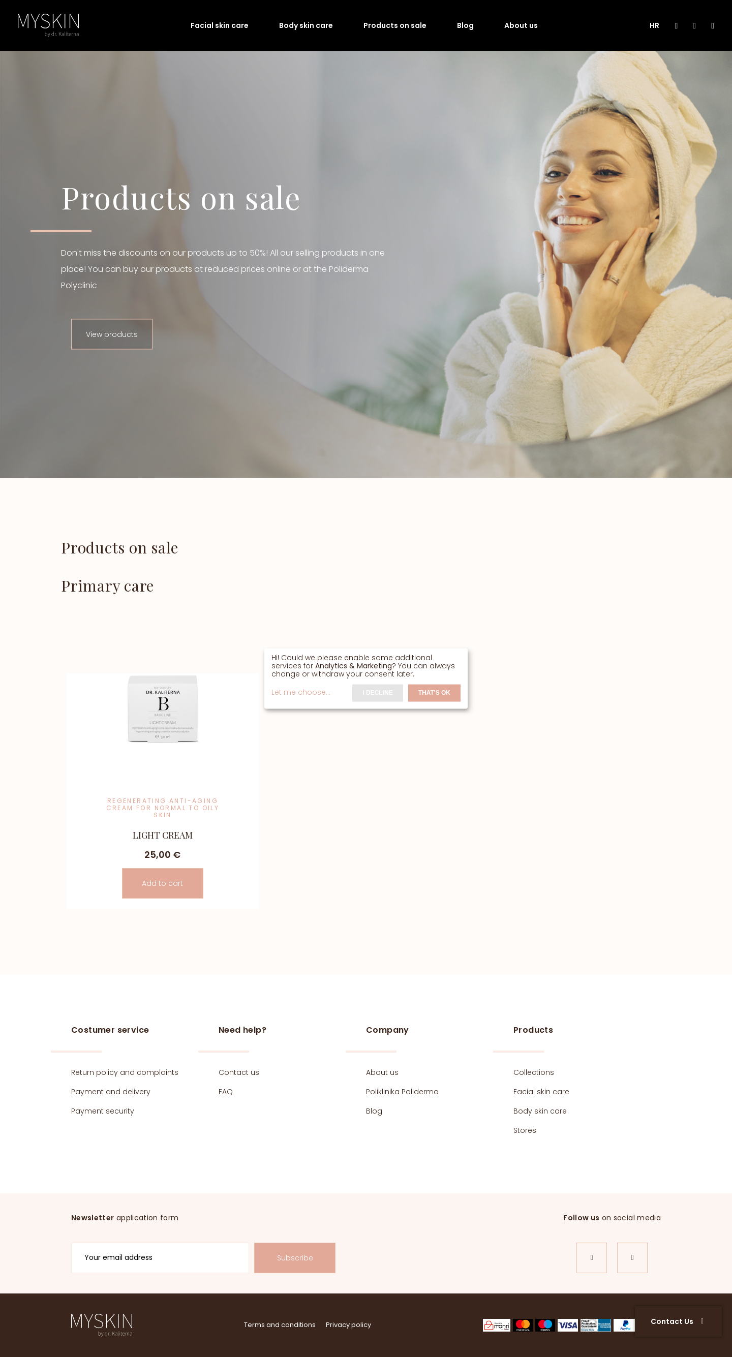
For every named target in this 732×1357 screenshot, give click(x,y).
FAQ (226, 1092)
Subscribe (295, 1258)
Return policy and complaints (124, 1072)
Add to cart (162, 883)
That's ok (434, 692)
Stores (524, 1130)
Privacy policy (348, 1325)
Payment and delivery (110, 1092)
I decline (377, 692)
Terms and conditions (280, 1325)
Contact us (239, 1072)
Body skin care (306, 25)
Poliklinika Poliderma (402, 1092)
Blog (465, 25)
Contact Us (677, 1321)
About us (521, 25)
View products (112, 334)
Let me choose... (300, 692)
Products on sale (394, 25)
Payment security (102, 1111)
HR (654, 25)
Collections (533, 1072)
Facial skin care (220, 25)
